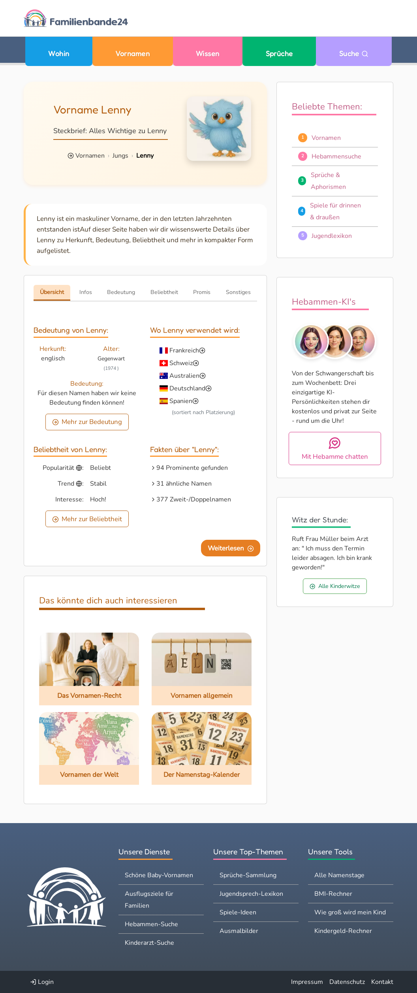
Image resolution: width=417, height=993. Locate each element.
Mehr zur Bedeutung (87, 421)
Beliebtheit (164, 292)
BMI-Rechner (333, 893)
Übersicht (52, 292)
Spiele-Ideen (238, 912)
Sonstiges (238, 292)
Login (42, 982)
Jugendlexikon (332, 236)
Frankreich (184, 350)
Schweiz (181, 363)
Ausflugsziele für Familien (149, 899)
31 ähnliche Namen (184, 483)
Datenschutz (347, 982)
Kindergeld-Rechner (343, 931)
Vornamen (132, 53)
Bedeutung (121, 292)
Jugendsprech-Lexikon (251, 893)
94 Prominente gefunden (192, 468)
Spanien (180, 401)
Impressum (307, 982)
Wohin (58, 53)
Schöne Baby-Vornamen (159, 875)
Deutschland (187, 388)
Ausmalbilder (239, 931)
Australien (184, 375)
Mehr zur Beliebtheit (87, 519)
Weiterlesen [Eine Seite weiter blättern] (231, 548)
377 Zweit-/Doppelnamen (193, 499)
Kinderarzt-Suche (149, 942)
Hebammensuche (336, 156)
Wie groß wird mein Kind (350, 912)
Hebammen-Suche (151, 924)
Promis (201, 292)
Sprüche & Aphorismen (328, 181)
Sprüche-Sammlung (248, 875)
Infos (85, 292)
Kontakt (382, 982)
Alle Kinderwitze (335, 586)
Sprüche (279, 53)
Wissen (208, 53)
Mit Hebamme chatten (335, 448)
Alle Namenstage (339, 875)
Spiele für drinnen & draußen (335, 211)
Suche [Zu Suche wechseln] (354, 53)
